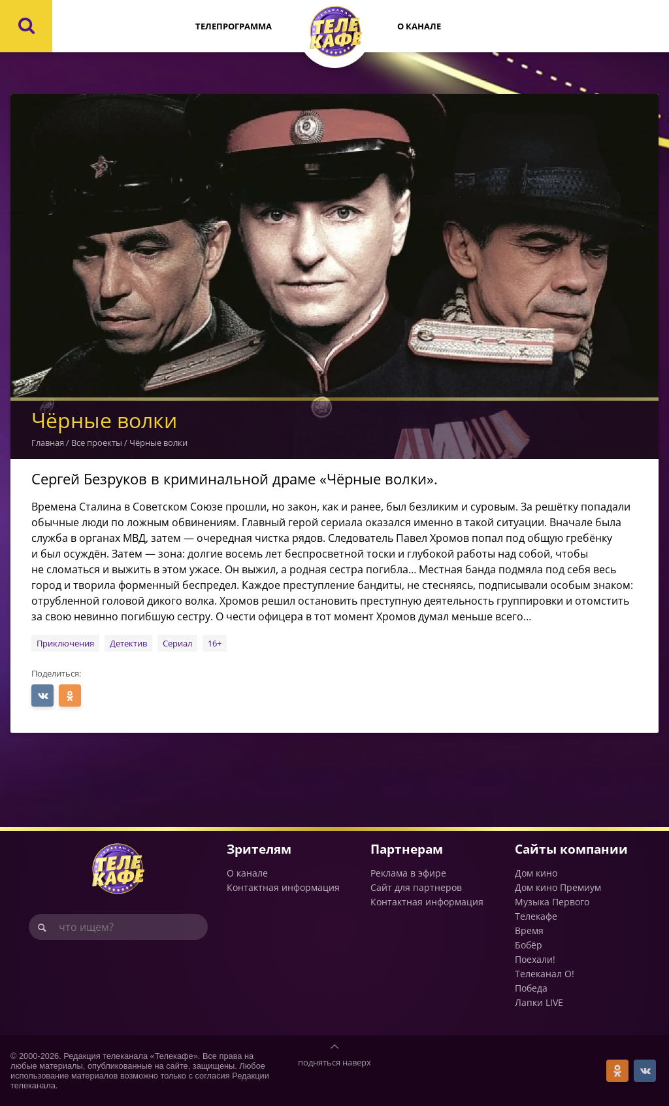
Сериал (177, 643)
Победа (531, 988)
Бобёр (528, 945)
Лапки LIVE (539, 1002)
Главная (47, 442)
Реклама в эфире (408, 873)
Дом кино (536, 873)
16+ (214, 643)
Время (529, 930)
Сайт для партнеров (416, 887)
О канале (419, 26)
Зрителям (259, 849)
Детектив (128, 643)
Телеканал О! (544, 973)
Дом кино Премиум (558, 887)
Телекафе (536, 916)
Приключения (65, 643)
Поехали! (535, 959)
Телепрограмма (233, 26)
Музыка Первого (552, 902)
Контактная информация (283, 887)
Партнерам (406, 849)
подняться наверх (334, 1062)
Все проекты (96, 442)
